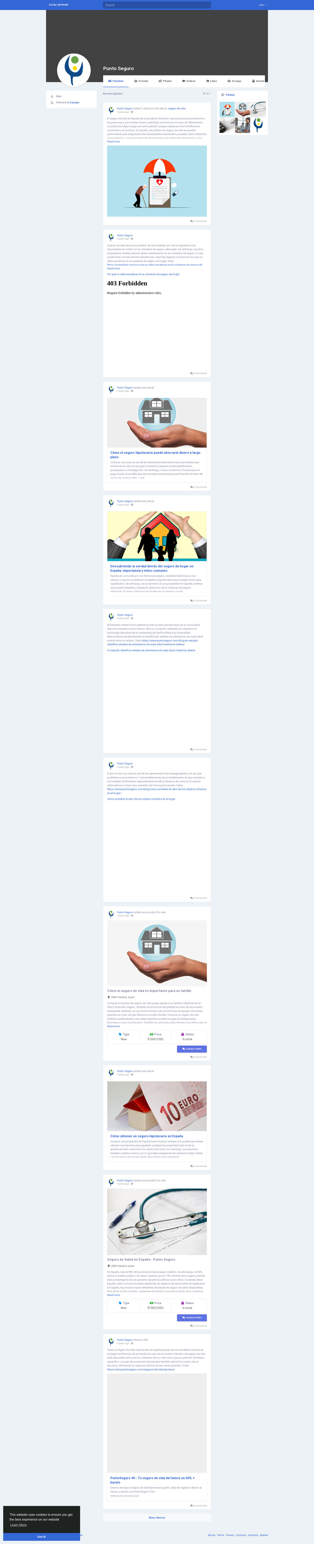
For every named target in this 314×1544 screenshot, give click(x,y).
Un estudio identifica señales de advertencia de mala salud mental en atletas (151, 650)
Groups (234, 81)
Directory (253, 1535)
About (212, 1535)
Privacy (230, 1535)
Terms (221, 1535)
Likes (211, 81)
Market (264, 1535)
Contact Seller (191, 1049)
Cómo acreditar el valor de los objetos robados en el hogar (141, 798)
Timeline (116, 81)
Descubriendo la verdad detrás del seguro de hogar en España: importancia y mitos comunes (151, 568)
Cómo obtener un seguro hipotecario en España (146, 1136)
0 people (74, 102)
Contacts (241, 1535)
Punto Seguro (118, 68)
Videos (188, 81)
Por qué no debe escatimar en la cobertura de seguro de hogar (143, 274)
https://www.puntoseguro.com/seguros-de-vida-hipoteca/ (141, 1369)
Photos (165, 81)
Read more (113, 141)
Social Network (58, 5)
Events (258, 81)
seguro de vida (176, 108)
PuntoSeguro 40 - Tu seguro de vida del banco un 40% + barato (152, 1480)
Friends (141, 81)
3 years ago (123, 112)
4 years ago (123, 1074)
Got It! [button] (41, 1536)
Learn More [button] (18, 1525)
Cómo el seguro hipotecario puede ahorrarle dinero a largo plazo (155, 455)
